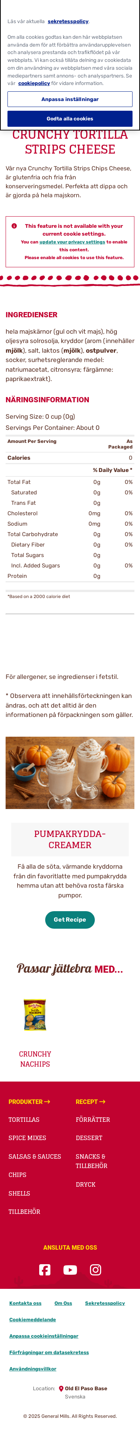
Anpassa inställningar (70, 95)
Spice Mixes (27, 1138)
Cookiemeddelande (32, 1319)
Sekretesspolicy (105, 1303)
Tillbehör (24, 1211)
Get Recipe (70, 919)
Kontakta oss (25, 1303)
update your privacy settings (72, 242)
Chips (18, 1175)
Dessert (89, 1138)
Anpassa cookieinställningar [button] (43, 1336)
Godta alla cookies (70, 115)
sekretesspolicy (68, 18)
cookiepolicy (34, 79)
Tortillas (24, 1119)
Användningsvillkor (32, 1369)
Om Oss (63, 1303)
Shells (19, 1193)
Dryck (86, 1184)
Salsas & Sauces (35, 1156)
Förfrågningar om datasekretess (49, 1352)
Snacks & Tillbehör (92, 1161)
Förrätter (93, 1119)
